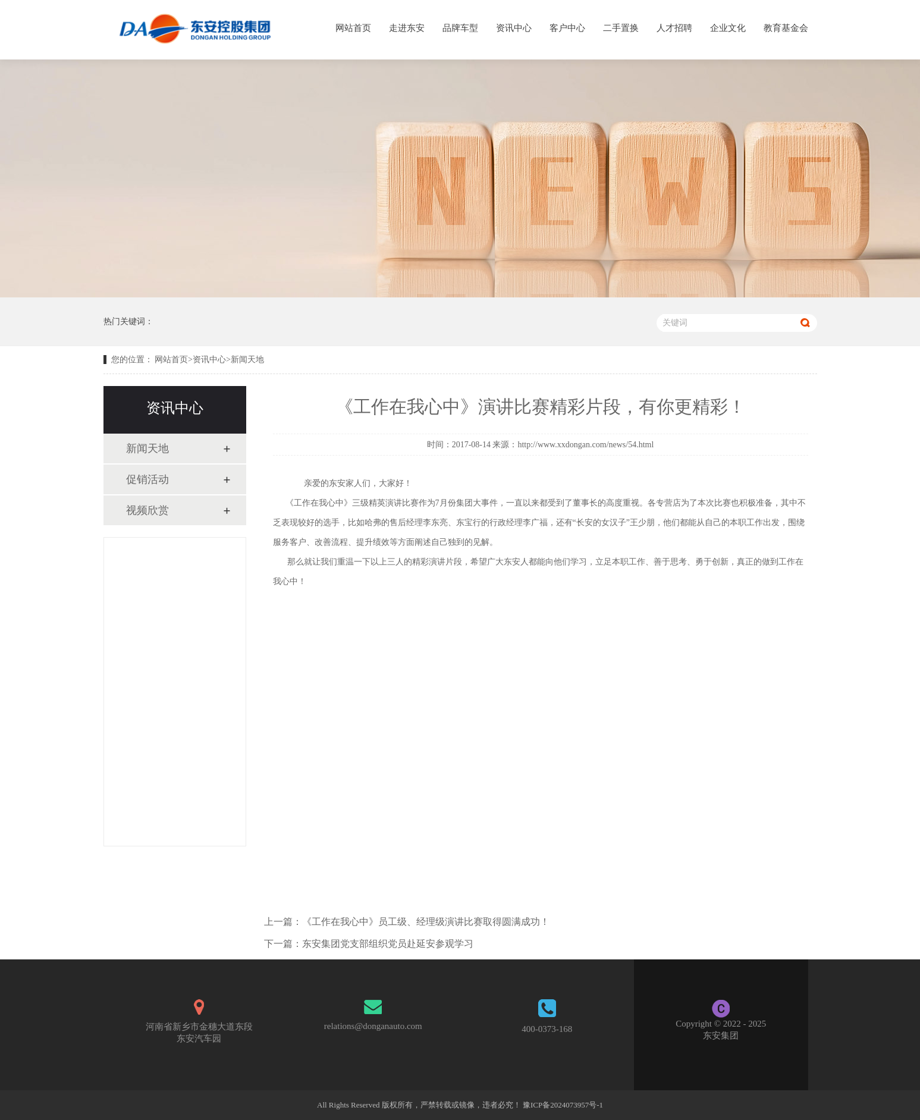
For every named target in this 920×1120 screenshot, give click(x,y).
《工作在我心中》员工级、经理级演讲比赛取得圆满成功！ (426, 922)
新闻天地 (247, 359)
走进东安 (407, 28)
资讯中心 (514, 28)
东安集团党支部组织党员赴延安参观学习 (387, 944)
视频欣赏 (147, 510)
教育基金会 (786, 28)
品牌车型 (460, 28)
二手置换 (621, 28)
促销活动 (147, 479)
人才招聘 (674, 28)
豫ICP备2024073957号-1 (563, 1104)
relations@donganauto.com (373, 1026)
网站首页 (353, 28)
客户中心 (567, 28)
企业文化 (728, 28)
